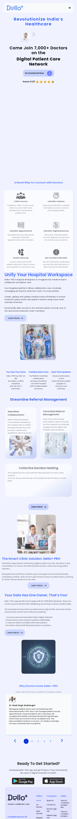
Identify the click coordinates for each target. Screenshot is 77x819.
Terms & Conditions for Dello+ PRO (65, 803)
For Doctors (39, 806)
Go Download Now (34, 73)
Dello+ (39, 796)
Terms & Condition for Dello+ (64, 813)
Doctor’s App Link (51, 810)
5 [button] (50, 741)
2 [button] (32, 741)
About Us (50, 800)
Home (38, 800)
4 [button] (44, 741)
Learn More (12, 633)
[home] (14, 7)
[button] (69, 7)
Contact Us (51, 805)
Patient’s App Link (52, 816)
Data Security (39, 812)
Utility (63, 796)
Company (52, 796)
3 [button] (38, 741)
